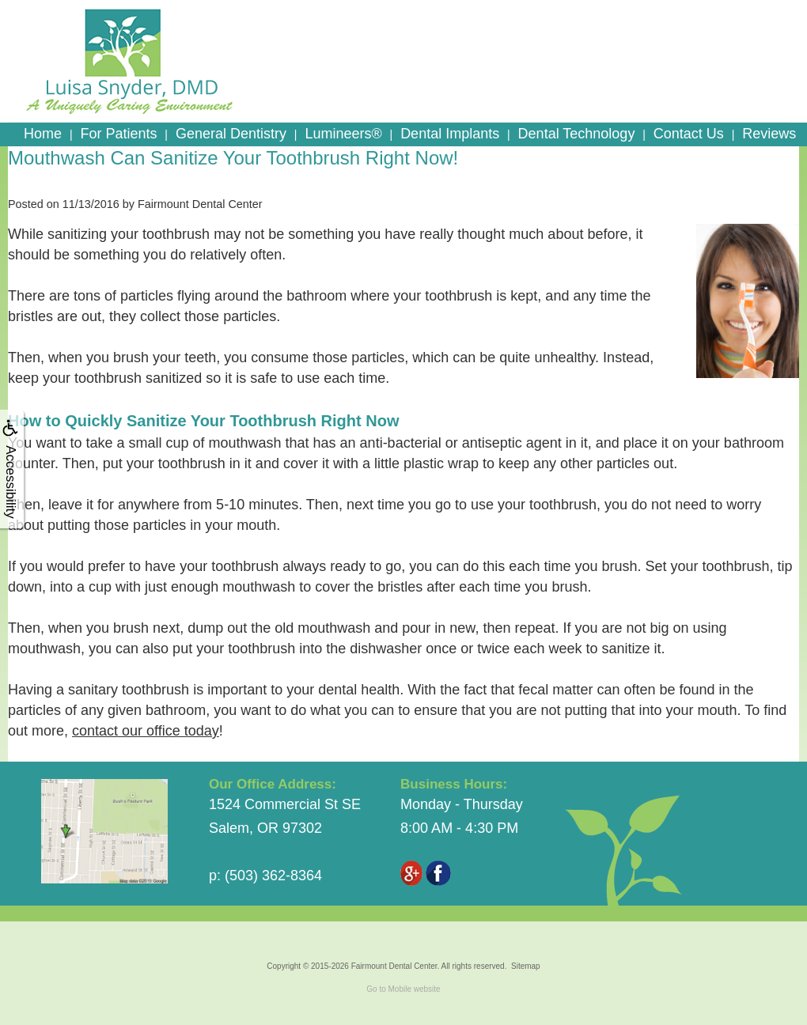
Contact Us (689, 134)
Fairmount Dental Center (394, 966)
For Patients (118, 134)
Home (43, 134)
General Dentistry (231, 134)
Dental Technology (576, 134)
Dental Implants (449, 134)
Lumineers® (343, 134)
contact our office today (145, 731)
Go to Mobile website (403, 989)
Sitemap (525, 966)
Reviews (769, 134)
